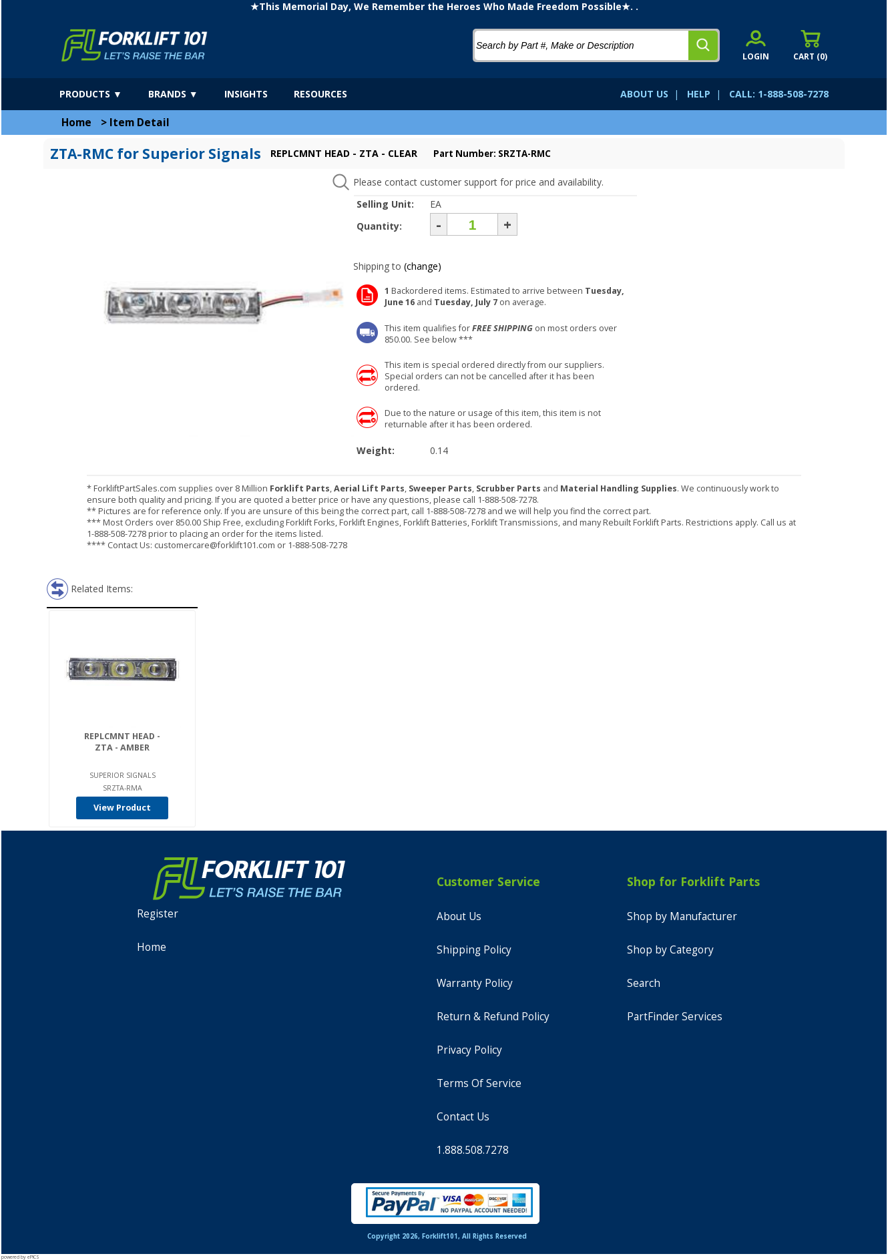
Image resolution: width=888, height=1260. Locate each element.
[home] (134, 45)
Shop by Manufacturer (682, 916)
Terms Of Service (479, 1083)
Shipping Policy (474, 950)
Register (157, 914)
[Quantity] (472, 224)
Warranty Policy (475, 983)
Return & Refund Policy (493, 1017)
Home (76, 123)
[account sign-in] (755, 45)
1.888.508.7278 (473, 1150)
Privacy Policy (469, 1050)
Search (643, 983)
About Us (459, 916)
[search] (703, 45)
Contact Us (463, 1117)
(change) (422, 266)
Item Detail (139, 123)
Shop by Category (670, 950)
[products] (102, 94)
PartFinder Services (674, 1017)
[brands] (185, 94)
